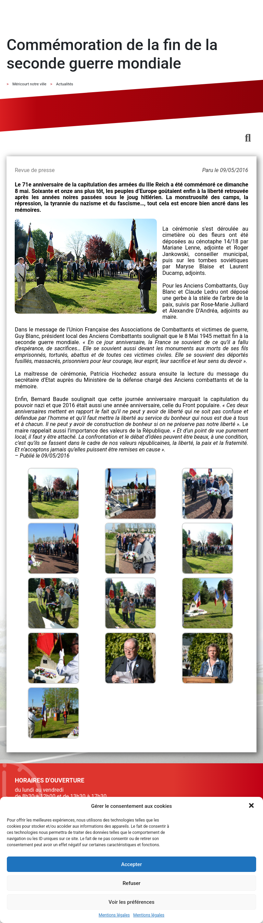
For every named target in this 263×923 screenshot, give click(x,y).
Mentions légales (114, 915)
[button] (252, 806)
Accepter (131, 864)
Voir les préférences (131, 902)
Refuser (131, 883)
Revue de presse (34, 170)
